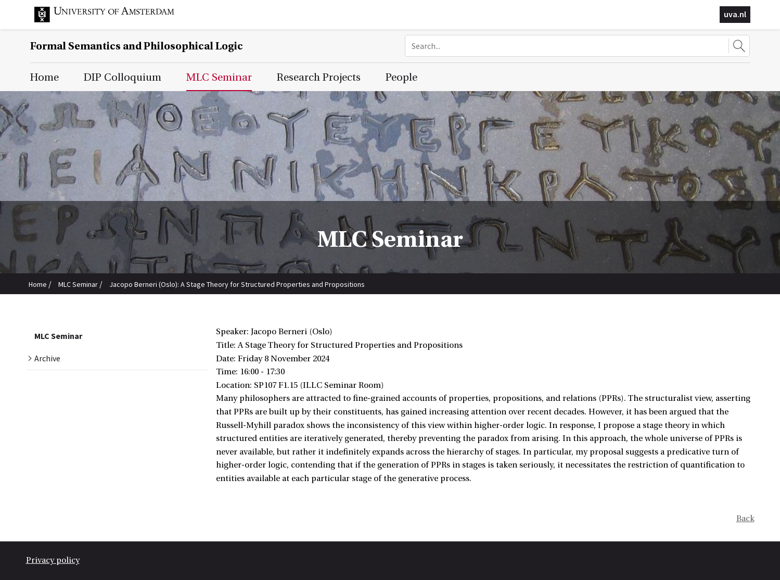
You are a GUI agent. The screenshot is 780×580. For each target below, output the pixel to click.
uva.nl (735, 14)
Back (745, 518)
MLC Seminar (78, 284)
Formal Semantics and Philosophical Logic (136, 46)
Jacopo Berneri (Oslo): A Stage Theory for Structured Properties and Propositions (237, 284)
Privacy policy (53, 560)
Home (38, 284)
